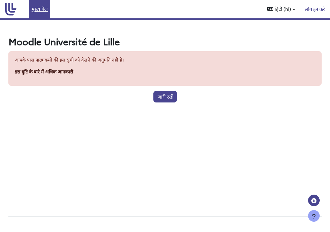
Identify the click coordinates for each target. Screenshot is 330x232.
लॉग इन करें (315, 8)
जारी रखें (165, 96)
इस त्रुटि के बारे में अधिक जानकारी (58, 72)
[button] (281, 9)
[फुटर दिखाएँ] (314, 216)
